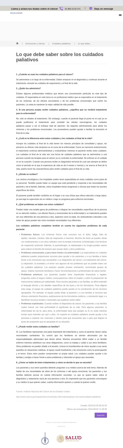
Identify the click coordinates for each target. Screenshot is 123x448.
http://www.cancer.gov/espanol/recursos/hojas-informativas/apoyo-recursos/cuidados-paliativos (58, 397)
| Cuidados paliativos (60, 43)
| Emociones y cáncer (33, 43)
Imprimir (101, 415)
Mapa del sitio (61, 426)
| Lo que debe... (83, 43)
